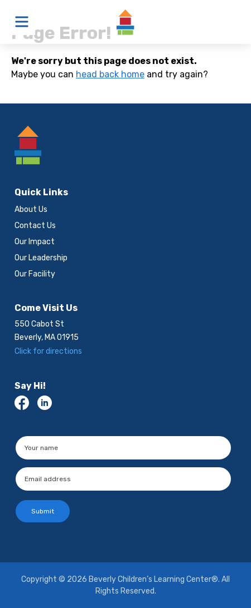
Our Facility (35, 274)
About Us (31, 209)
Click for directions (48, 351)
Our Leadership (41, 258)
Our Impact (35, 241)
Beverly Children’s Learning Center (125, 22)
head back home (110, 74)
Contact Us (35, 225)
